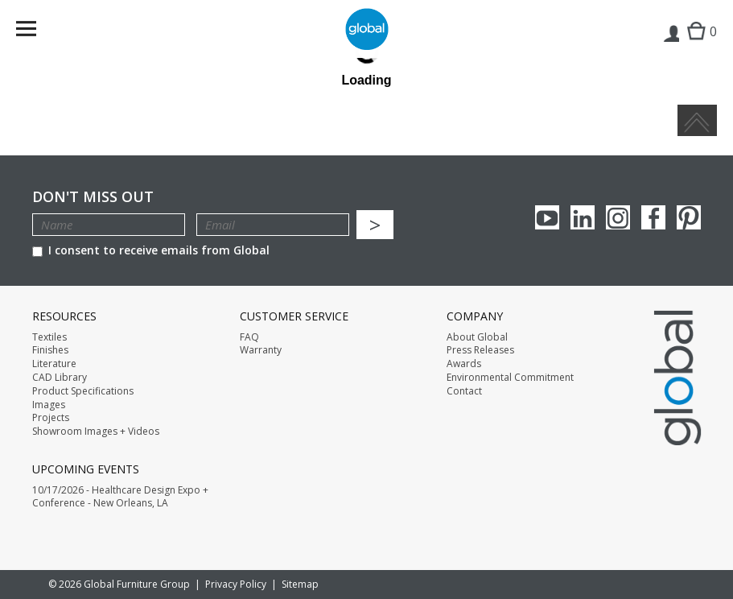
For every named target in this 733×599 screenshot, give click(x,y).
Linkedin (582, 217)
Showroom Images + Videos (95, 431)
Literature (54, 363)
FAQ (249, 337)
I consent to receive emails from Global (151, 250)
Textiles (49, 337)
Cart (698, 45)
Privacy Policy (235, 584)
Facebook (653, 217)
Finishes (50, 350)
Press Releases (480, 350)
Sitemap (300, 584)
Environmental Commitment (510, 377)
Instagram (618, 217)
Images (48, 405)
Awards (464, 363)
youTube (547, 217)
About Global (477, 337)
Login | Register (670, 45)
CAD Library (59, 377)
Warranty (261, 350)
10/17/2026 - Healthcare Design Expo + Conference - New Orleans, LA (120, 497)
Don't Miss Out (93, 197)
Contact (464, 391)
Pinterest (689, 217)
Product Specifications (83, 391)
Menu (36, 32)
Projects (50, 417)
